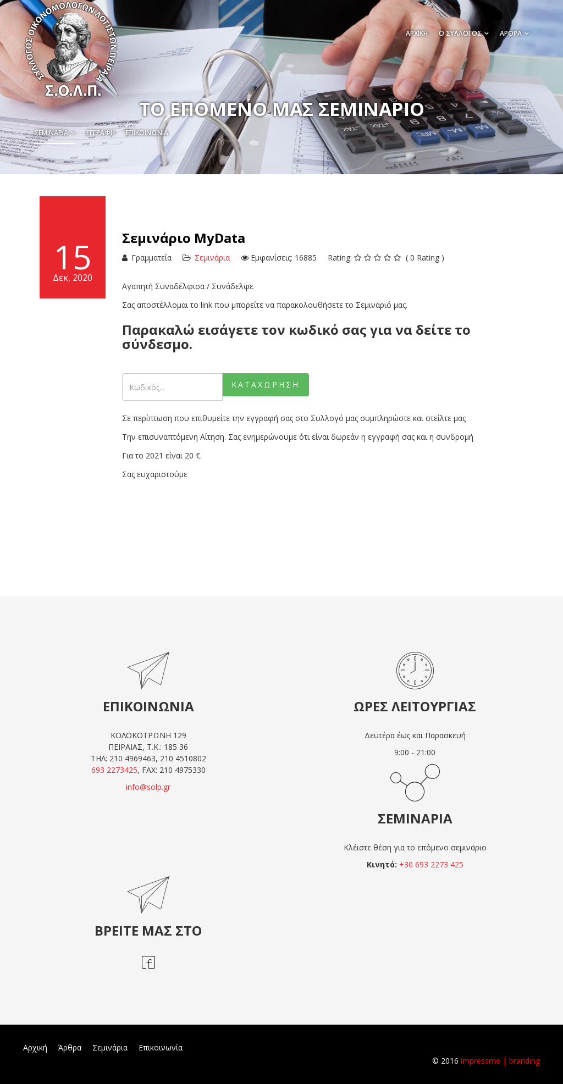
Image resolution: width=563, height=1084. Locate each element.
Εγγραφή (100, 132)
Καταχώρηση (265, 384)
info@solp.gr (148, 787)
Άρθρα (69, 1047)
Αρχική (35, 1047)
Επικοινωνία (147, 132)
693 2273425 (114, 770)
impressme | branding (500, 1060)
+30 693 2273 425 (431, 864)
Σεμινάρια (51, 132)
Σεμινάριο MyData (183, 238)
